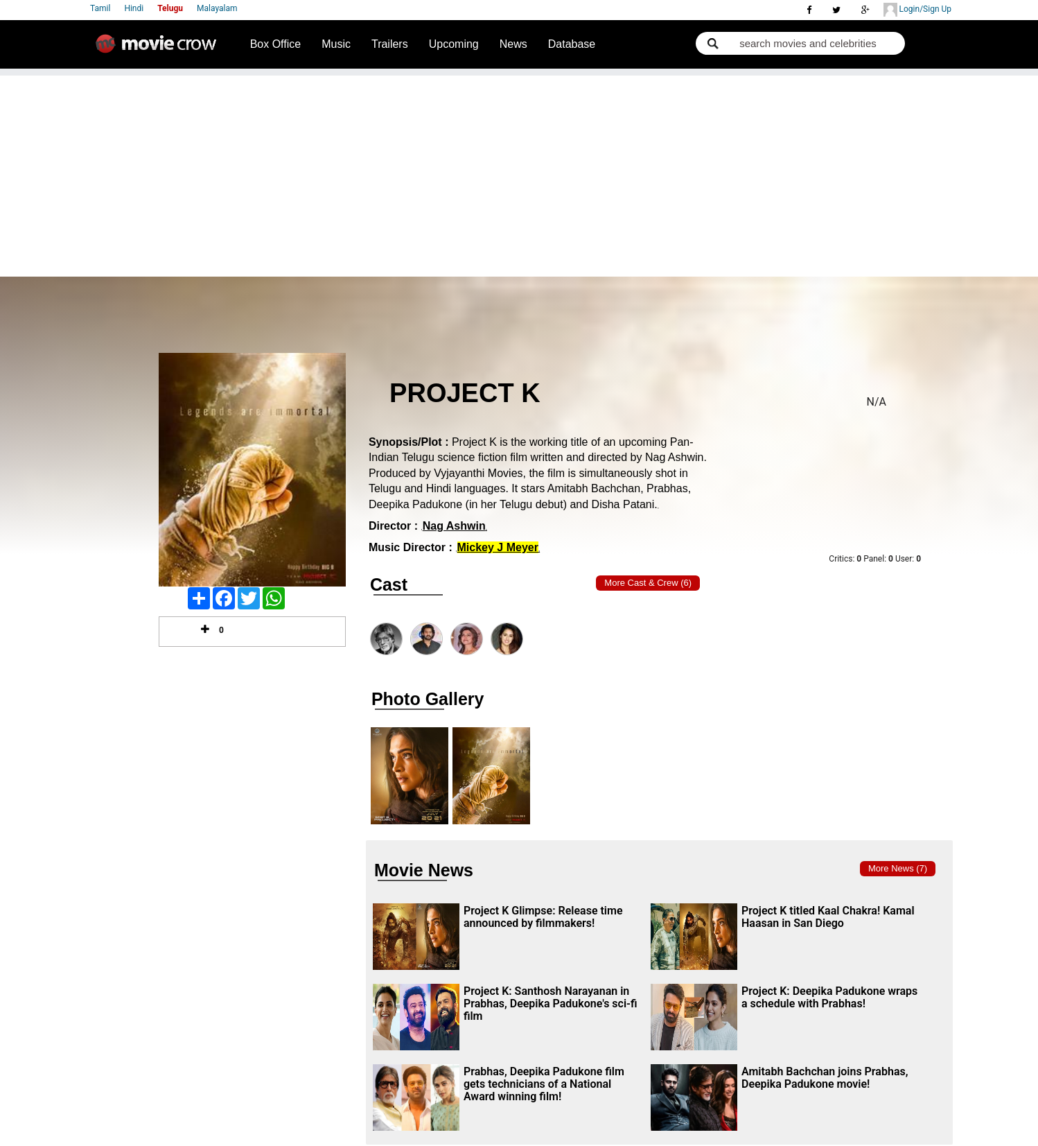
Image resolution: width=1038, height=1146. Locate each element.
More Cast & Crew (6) (648, 583)
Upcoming (454, 44)
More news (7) (897, 868)
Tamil (100, 8)
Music (336, 44)
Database (572, 44)
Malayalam (217, 8)
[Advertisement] (519, 173)
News (513, 44)
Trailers (389, 44)
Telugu (170, 8)
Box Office (275, 44)
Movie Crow (159, 49)
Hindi (133, 8)
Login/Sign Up (917, 10)
